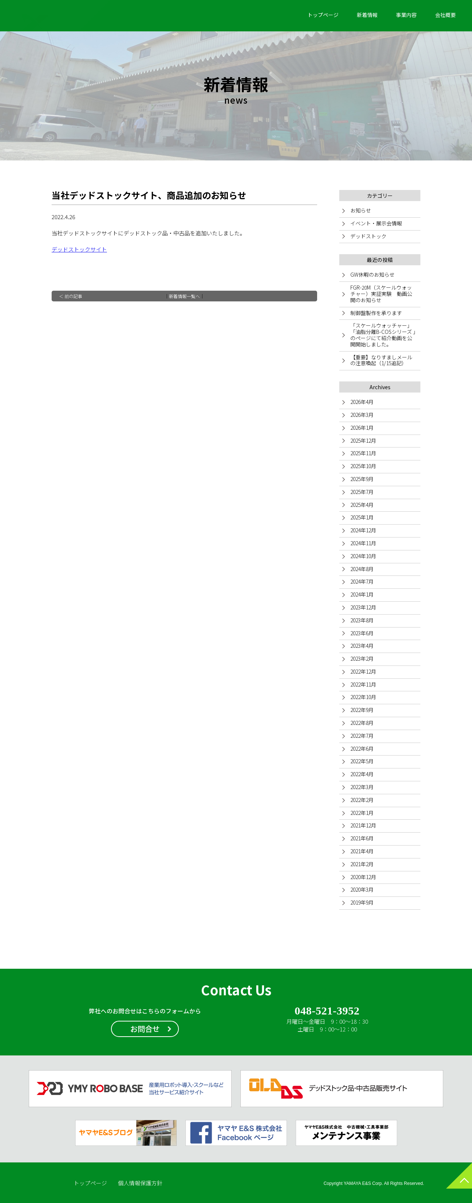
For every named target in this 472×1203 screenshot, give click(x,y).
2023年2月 (362, 658)
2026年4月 (362, 401)
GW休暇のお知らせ (372, 274)
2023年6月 (362, 633)
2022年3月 (362, 787)
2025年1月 (362, 517)
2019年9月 (362, 902)
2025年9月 (362, 479)
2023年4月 (362, 645)
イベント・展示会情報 (376, 223)
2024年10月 (363, 556)
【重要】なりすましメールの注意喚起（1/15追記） (381, 360)
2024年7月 (362, 581)
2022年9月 (362, 709)
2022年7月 (362, 735)
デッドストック (368, 236)
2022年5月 (362, 761)
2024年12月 (363, 530)
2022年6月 (362, 748)
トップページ (323, 14)
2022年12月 (363, 671)
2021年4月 (362, 851)
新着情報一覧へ (184, 296)
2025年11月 (363, 453)
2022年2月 (362, 799)
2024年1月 (362, 594)
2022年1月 (362, 812)
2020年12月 (363, 877)
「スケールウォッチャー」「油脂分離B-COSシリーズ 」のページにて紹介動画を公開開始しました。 (383, 335)
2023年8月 (362, 620)
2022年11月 (363, 684)
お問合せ (145, 1028)
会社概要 (445, 14)
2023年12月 (363, 607)
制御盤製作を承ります (376, 313)
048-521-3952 (326, 1011)
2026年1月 (362, 427)
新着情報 (367, 14)
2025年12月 (363, 440)
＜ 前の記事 (70, 296)
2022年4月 (362, 774)
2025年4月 (362, 504)
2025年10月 (363, 466)
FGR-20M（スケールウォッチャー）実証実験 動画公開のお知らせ (381, 294)
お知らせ (360, 210)
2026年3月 (362, 414)
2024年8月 (362, 569)
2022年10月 (363, 697)
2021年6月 (362, 838)
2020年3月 (362, 889)
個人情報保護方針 (140, 1183)
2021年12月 (363, 825)
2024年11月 (363, 543)
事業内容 (406, 14)
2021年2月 (362, 864)
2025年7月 (362, 491)
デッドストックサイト (79, 249)
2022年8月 (362, 722)
